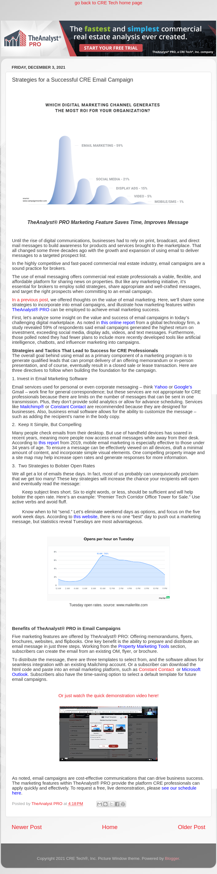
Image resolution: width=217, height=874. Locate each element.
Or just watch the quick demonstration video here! (108, 695)
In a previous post (30, 299)
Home (109, 827)
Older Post (191, 827)
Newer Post (27, 827)
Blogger (172, 858)
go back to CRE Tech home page (108, 2)
